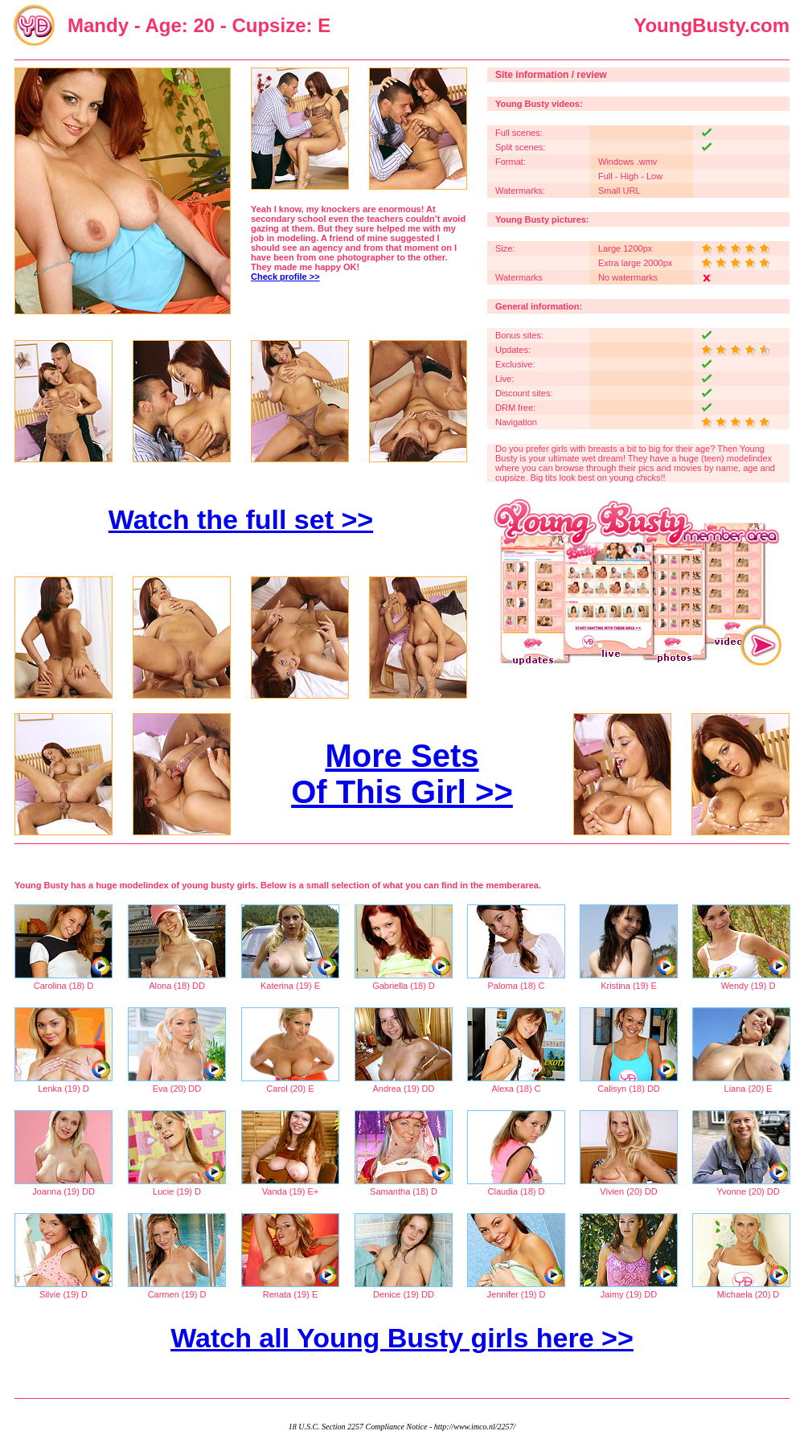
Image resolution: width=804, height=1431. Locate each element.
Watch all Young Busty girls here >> (402, 1337)
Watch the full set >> (241, 519)
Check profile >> (285, 276)
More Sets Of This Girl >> (402, 774)
